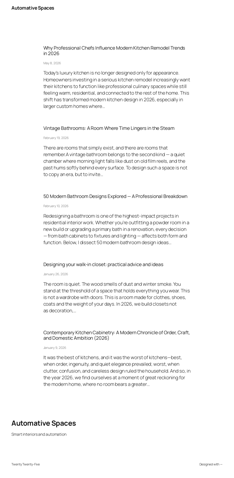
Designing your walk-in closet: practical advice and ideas (103, 264)
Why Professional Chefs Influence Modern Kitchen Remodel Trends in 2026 (114, 50)
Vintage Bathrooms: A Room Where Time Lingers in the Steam (109, 128)
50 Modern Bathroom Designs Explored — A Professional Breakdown (115, 196)
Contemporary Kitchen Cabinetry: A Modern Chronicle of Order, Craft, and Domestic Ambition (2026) (116, 335)
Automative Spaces (32, 8)
